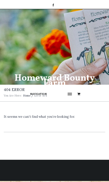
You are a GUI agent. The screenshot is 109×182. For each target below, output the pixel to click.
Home (27, 95)
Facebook (53, 5)
